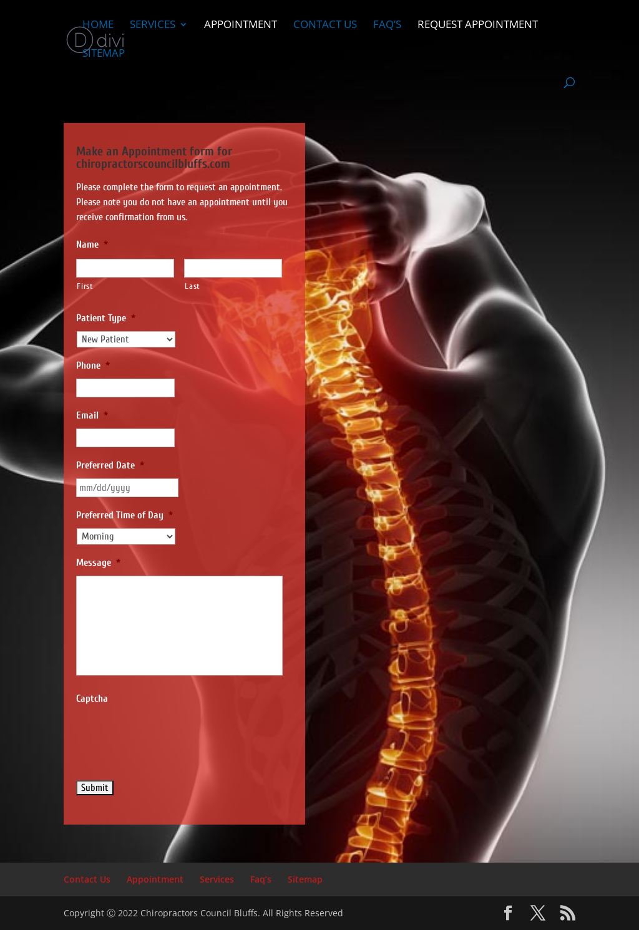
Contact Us (325, 25)
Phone (93, 365)
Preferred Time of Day (124, 515)
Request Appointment (477, 25)
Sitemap (103, 54)
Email (92, 415)
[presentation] (171, 736)
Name (92, 244)
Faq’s (387, 25)
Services (152, 25)
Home (98, 25)
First (85, 286)
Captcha (92, 698)
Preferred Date (110, 465)
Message (98, 562)
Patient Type (105, 318)
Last (192, 286)
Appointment (240, 25)
